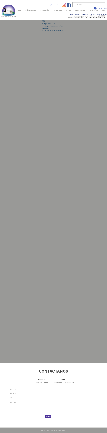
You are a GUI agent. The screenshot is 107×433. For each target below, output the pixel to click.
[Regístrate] (53, 5)
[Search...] (89, 4)
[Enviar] (48, 416)
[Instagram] (64, 5)
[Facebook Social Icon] (69, 5)
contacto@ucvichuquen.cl (64, 382)
